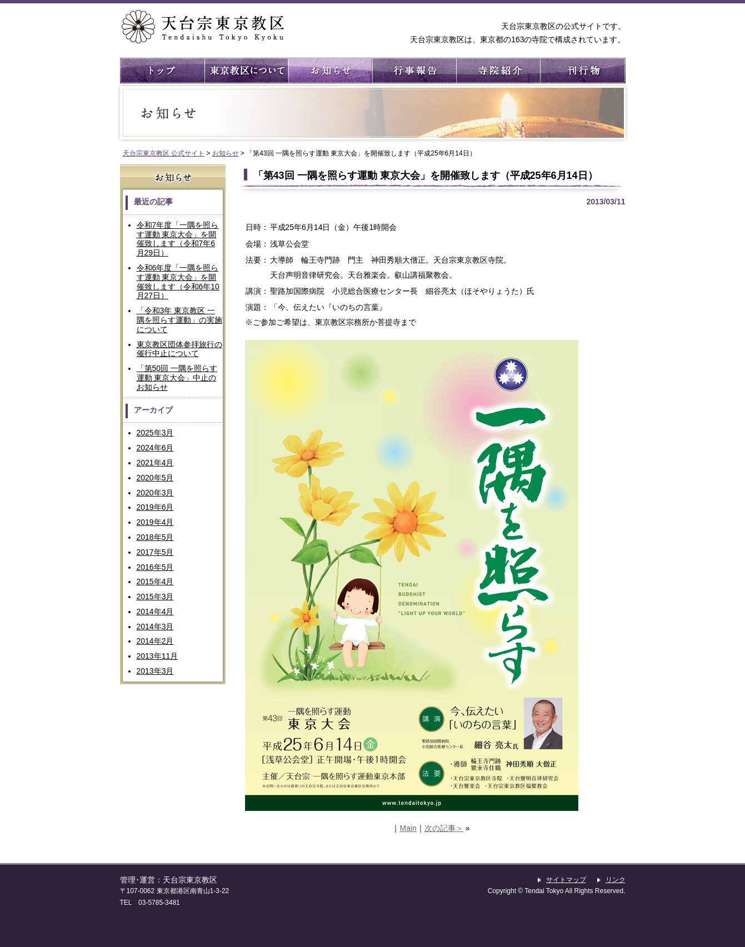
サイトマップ (566, 880)
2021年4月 (155, 462)
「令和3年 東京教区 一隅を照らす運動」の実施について (179, 320)
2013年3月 (155, 671)
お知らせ (330, 70)
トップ (162, 70)
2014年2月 (155, 641)
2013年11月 (157, 656)
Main (407, 828)
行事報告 (414, 70)
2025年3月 (155, 432)
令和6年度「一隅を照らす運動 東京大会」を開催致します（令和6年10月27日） (178, 281)
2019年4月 (155, 522)
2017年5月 (155, 552)
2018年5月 (155, 537)
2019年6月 (155, 507)
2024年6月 (155, 447)
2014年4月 (155, 611)
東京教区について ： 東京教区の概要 (246, 70)
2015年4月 (155, 581)
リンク (616, 880)
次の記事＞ (443, 828)
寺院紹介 (497, 70)
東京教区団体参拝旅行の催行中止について (179, 349)
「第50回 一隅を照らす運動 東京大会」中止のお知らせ (177, 378)
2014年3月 (155, 626)
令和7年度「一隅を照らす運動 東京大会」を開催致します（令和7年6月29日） (178, 239)
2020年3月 (155, 492)
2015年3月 (155, 596)
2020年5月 (155, 477)
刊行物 (581, 70)
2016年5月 (155, 567)
